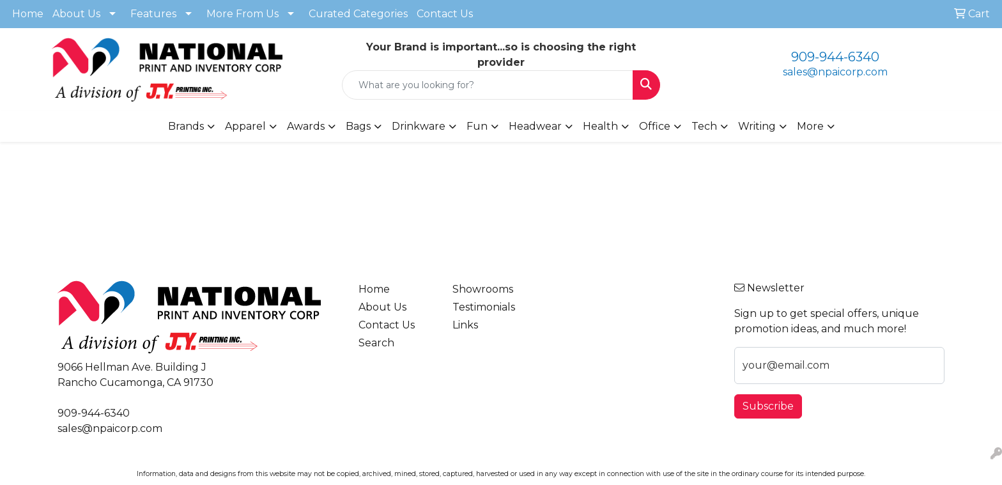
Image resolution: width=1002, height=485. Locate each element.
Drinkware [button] (418, 126)
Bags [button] (358, 126)
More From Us (242, 14)
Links (465, 325)
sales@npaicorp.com (835, 72)
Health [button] (600, 126)
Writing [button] (757, 126)
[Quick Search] (488, 85)
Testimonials (483, 307)
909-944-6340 (835, 57)
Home (27, 14)
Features (153, 14)
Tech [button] (704, 126)
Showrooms (482, 289)
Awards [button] (306, 126)
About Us (76, 14)
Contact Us (445, 14)
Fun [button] (477, 126)
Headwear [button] (535, 126)
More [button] (810, 126)
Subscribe (768, 406)
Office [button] (654, 126)
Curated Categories (358, 14)
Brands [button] (186, 126)
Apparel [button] (245, 126)
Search (376, 343)
